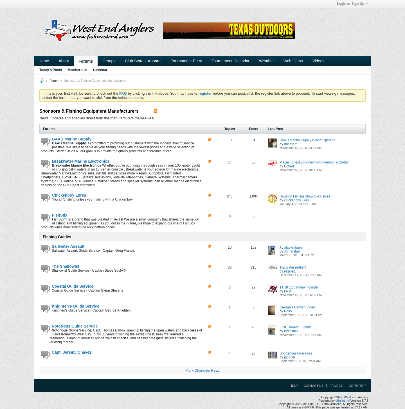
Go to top (357, 385)
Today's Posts (50, 70)
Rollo (288, 311)
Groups (108, 61)
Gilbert (289, 166)
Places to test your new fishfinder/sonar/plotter (314, 162)
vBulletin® (343, 400)
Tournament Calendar (230, 61)
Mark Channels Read (202, 370)
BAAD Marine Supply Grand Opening (307, 140)
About (63, 61)
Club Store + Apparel (143, 61)
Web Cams (293, 61)
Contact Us (314, 385)
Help (294, 385)
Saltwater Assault (68, 246)
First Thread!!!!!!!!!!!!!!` (296, 327)
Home (44, 61)
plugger (289, 357)
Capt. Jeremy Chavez (71, 352)
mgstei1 (290, 271)
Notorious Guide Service (75, 326)
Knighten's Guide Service (75, 306)
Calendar (100, 70)
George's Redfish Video (297, 307)
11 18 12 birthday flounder (299, 287)
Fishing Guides (57, 237)
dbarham (290, 144)
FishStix (59, 215)
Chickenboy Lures (69, 195)
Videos (318, 61)
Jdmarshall (292, 251)
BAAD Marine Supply (71, 139)
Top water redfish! (293, 267)
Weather (266, 61)
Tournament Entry (186, 61)
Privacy (336, 385)
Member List (77, 70)
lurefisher (291, 331)
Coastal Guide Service (72, 286)
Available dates (291, 247)
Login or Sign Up (352, 4)
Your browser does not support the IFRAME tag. (229, 30)
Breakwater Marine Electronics (80, 161)
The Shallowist (65, 266)
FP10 (288, 291)
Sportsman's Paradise (296, 353)
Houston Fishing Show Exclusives (305, 196)
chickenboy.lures (296, 200)
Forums (85, 61)
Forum (54, 80)
